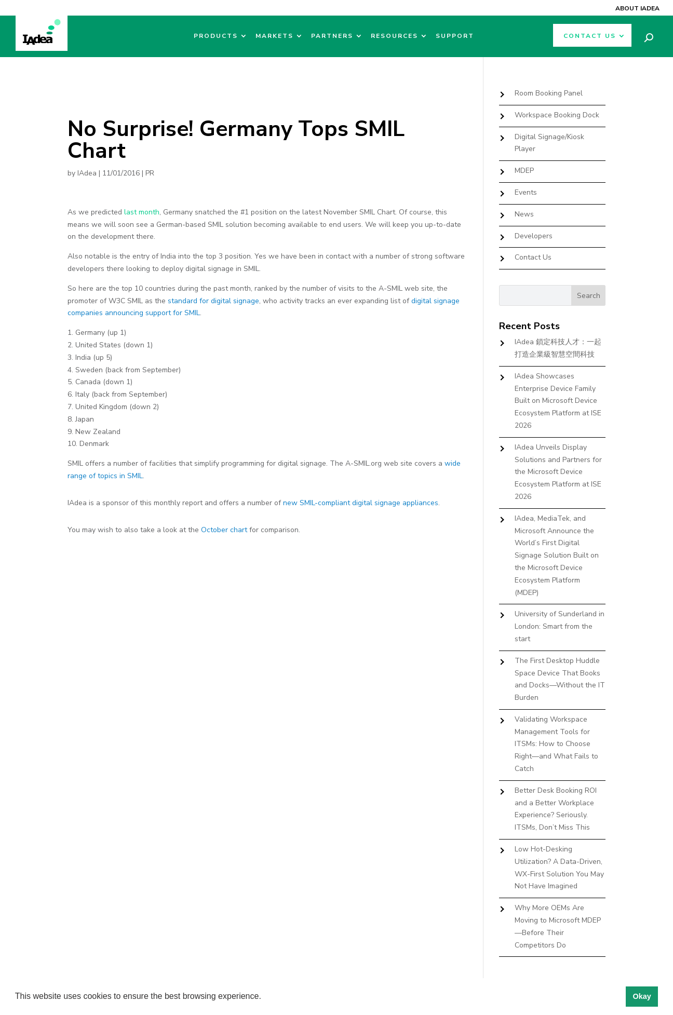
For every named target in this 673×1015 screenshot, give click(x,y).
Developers (534, 236)
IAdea (87, 173)
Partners (332, 36)
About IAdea (637, 8)
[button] (264, 997)
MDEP (524, 170)
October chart (224, 530)
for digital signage (228, 301)
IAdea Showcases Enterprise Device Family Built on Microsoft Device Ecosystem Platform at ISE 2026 (558, 400)
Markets (274, 36)
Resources (394, 36)
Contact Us (589, 36)
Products (216, 36)
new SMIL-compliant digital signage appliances (360, 503)
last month (141, 212)
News (524, 214)
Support (455, 36)
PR (149, 173)
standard (182, 301)
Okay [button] (641, 996)
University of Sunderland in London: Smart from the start (559, 626)
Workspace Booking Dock (557, 115)
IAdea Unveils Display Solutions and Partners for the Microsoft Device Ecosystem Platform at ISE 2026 (558, 472)
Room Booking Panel (549, 93)
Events (526, 192)
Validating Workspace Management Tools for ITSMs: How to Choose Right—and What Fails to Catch (556, 744)
